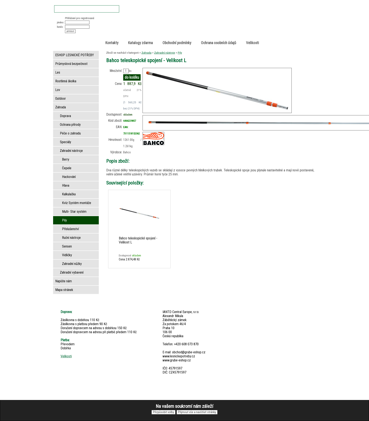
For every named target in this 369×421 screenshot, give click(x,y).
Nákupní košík (265, 20)
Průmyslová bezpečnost (71, 64)
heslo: (60, 26)
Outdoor (60, 99)
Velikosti (252, 43)
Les (57, 72)
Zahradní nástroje (164, 52)
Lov (57, 90)
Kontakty (111, 43)
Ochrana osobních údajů (218, 43)
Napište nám (63, 281)
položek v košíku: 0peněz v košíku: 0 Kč (269, 24)
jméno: (60, 22)
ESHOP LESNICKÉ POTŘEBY (74, 55)
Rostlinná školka (65, 81)
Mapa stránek (64, 290)
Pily (180, 52)
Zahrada (146, 52)
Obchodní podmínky (177, 43)
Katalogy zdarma (140, 43)
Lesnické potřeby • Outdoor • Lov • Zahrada (186, 27)
